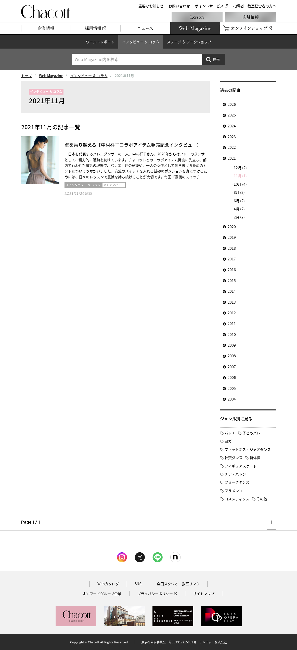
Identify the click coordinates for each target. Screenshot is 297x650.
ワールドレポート (100, 41)
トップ (26, 75)
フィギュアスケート (241, 465)
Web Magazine (51, 75)
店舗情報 (250, 17)
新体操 (255, 457)
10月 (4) (240, 184)
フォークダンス (237, 482)
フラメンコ (233, 490)
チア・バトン (235, 474)
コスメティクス (237, 498)
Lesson (197, 17)
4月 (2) (239, 208)
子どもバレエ (253, 432)
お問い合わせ (179, 5)
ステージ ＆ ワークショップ (189, 41)
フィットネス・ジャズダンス (248, 449)
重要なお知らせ (150, 5)
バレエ (230, 432)
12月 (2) (240, 167)
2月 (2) (239, 216)
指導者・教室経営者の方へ (254, 5)
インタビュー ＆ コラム (140, 41)
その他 (261, 498)
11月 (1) (240, 175)
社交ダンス (233, 457)
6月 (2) (239, 200)
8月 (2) (239, 192)
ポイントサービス (209, 5)
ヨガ (228, 441)
